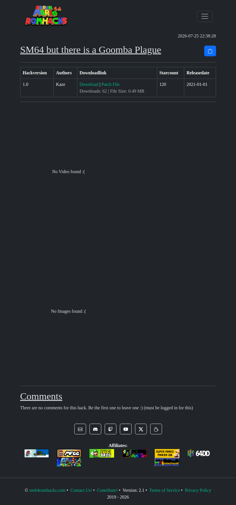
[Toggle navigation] (205, 16)
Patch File (111, 84)
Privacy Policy (198, 490)
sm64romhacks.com (47, 490)
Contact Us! (81, 490)
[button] (80, 429)
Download (89, 84)
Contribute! (107, 490)
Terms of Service (164, 490)
